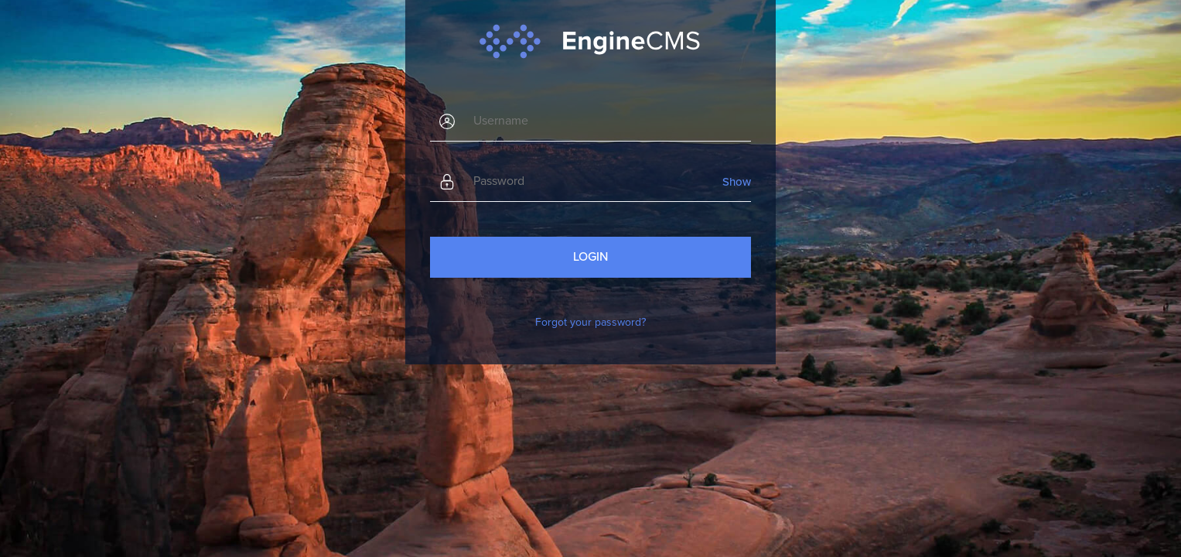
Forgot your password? (590, 322)
